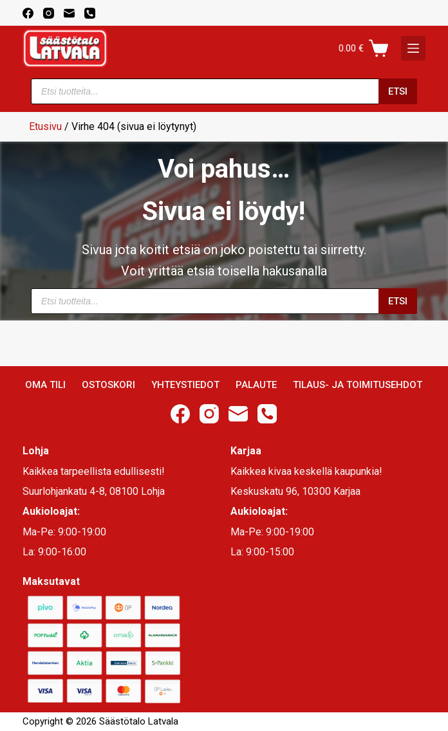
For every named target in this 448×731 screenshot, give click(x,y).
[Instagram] (48, 13)
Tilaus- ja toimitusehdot (357, 385)
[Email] (69, 13)
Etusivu (45, 126)
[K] (413, 48)
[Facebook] (28, 13)
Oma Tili (45, 385)
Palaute (256, 385)
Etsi (397, 91)
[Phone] (89, 13)
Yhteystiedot (185, 385)
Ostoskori (108, 385)
